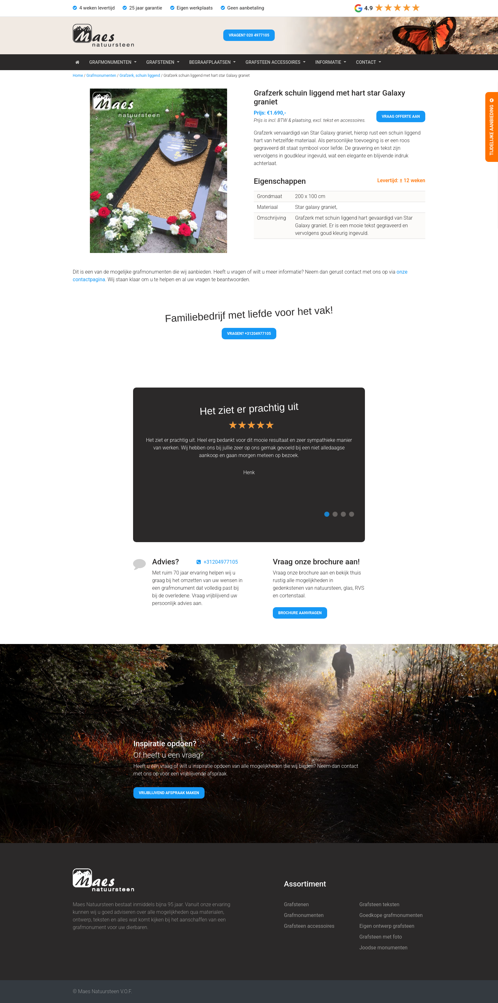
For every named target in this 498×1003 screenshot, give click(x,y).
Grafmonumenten (110, 62)
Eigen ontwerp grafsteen (387, 926)
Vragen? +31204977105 (249, 333)
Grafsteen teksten (380, 904)
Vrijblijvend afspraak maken (169, 793)
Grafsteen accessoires (273, 62)
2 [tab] (335, 514)
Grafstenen (160, 62)
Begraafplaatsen (210, 62)
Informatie (328, 62)
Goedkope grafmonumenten (391, 915)
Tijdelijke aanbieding (491, 127)
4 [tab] (351, 514)
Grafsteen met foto (381, 937)
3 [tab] (343, 514)
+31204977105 (221, 562)
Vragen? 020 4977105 (249, 35)
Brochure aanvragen (300, 613)
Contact (366, 62)
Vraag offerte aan (401, 116)
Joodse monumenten (384, 948)
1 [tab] (326, 514)
